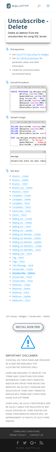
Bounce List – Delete (22, 187)
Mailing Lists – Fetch (22, 253)
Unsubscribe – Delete (23, 273)
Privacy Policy (18, 435)
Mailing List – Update (22, 230)
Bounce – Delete (20, 180)
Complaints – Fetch (21, 207)
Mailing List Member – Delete (26, 238)
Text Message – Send (22, 265)
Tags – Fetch (18, 261)
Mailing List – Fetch (21, 226)
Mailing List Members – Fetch (26, 249)
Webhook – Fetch (20, 292)
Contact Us (36, 435)
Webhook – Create (21, 284)
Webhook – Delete (21, 288)
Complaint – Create (21, 195)
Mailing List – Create (22, 218)
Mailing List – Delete (22, 222)
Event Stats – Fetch (21, 211)
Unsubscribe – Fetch (22, 277)
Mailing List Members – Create (27, 245)
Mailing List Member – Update (26, 242)
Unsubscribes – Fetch (22, 280)
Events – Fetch (19, 214)
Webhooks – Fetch (21, 300)
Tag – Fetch (18, 257)
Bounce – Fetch (19, 183)
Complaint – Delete (21, 199)
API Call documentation (27, 58)
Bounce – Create (20, 176)
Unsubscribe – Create (22, 269)
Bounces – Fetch (20, 191)
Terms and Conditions (26, 431)
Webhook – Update (21, 296)
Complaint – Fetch (21, 203)
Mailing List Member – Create (26, 234)
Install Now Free (28, 327)
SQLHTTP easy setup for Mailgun (32, 54)
